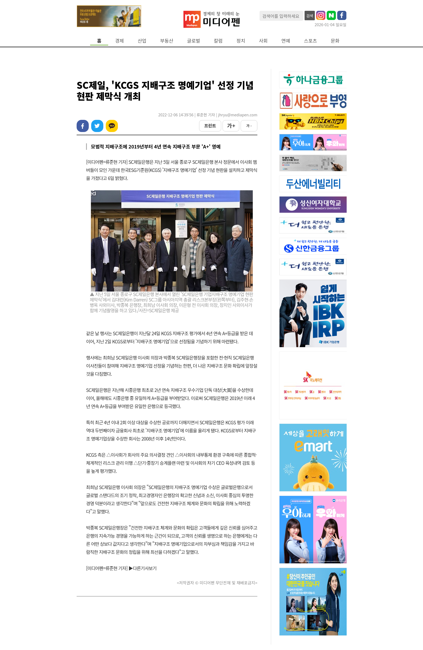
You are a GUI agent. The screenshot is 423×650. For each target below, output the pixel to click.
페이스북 (83, 126)
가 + (231, 125)
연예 (285, 40)
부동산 (166, 40)
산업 (142, 40)
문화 (335, 40)
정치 (240, 40)
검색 (309, 15)
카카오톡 (112, 126)
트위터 (97, 126)
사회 (263, 40)
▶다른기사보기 (142, 568)
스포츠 (310, 40)
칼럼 (218, 40)
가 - (249, 125)
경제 (119, 40)
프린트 (210, 125)
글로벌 (193, 40)
